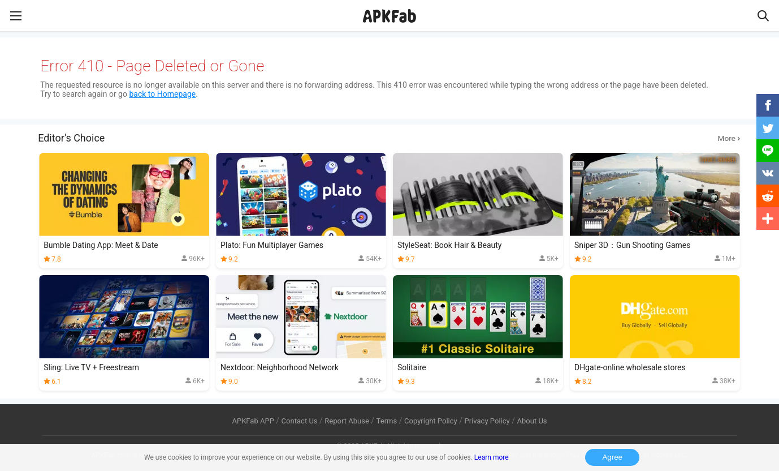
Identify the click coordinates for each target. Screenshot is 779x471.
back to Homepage (162, 94)
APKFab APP (253, 421)
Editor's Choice (389, 138)
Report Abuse (346, 421)
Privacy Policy (487, 421)
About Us (532, 421)
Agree (612, 457)
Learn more (491, 457)
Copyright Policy (430, 421)
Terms (386, 421)
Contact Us (300, 421)
